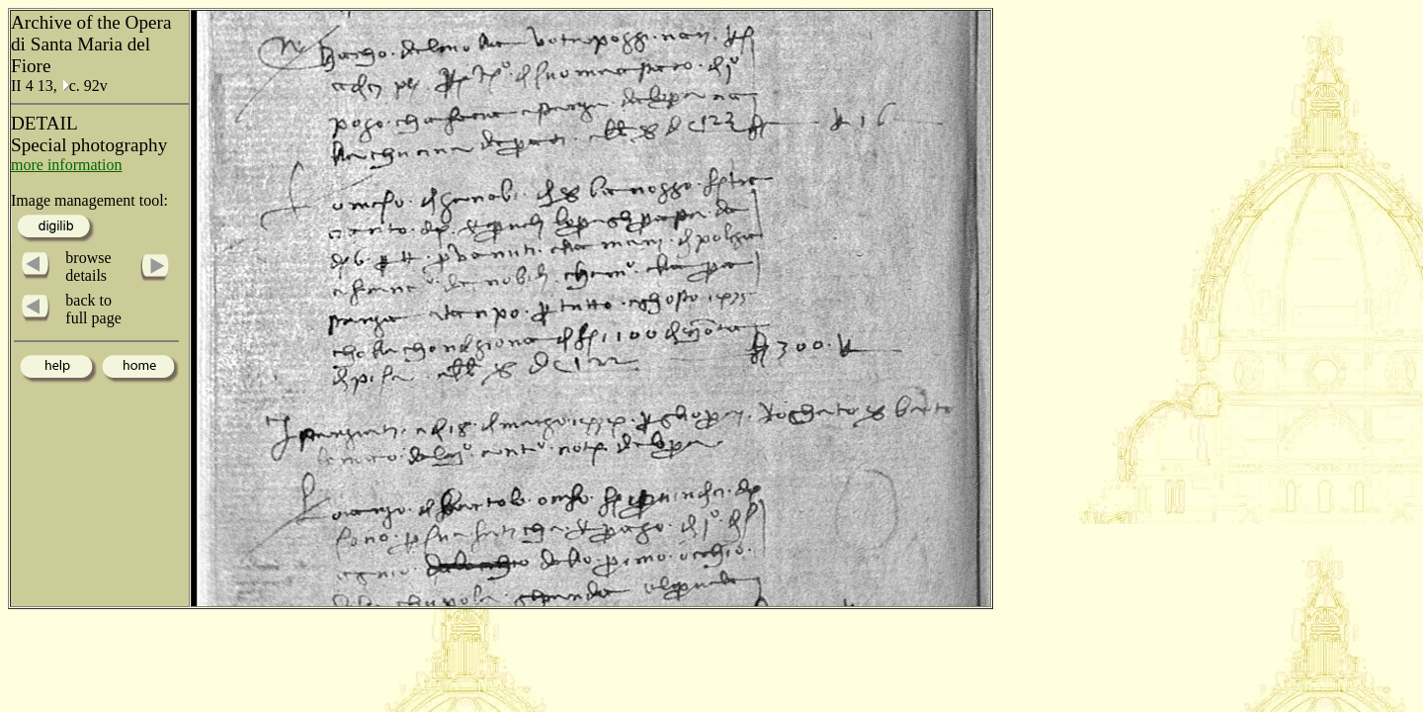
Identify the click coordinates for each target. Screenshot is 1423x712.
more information (66, 164)
